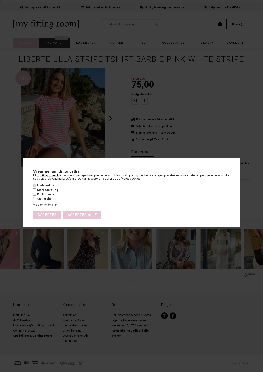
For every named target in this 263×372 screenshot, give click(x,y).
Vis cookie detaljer (45, 204)
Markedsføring (47, 190)
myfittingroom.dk (48, 175)
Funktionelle (45, 194)
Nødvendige (45, 185)
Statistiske (44, 198)
